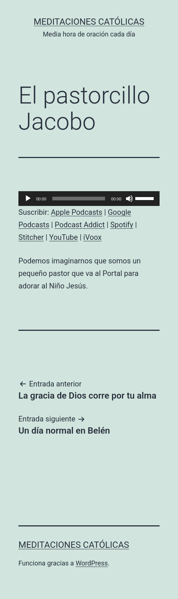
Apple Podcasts (76, 212)
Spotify (121, 224)
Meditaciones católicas (89, 22)
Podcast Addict (80, 224)
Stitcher (31, 237)
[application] (89, 198)
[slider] (78, 198)
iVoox (92, 237)
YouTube (63, 237)
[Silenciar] (129, 198)
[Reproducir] (28, 198)
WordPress (92, 563)
